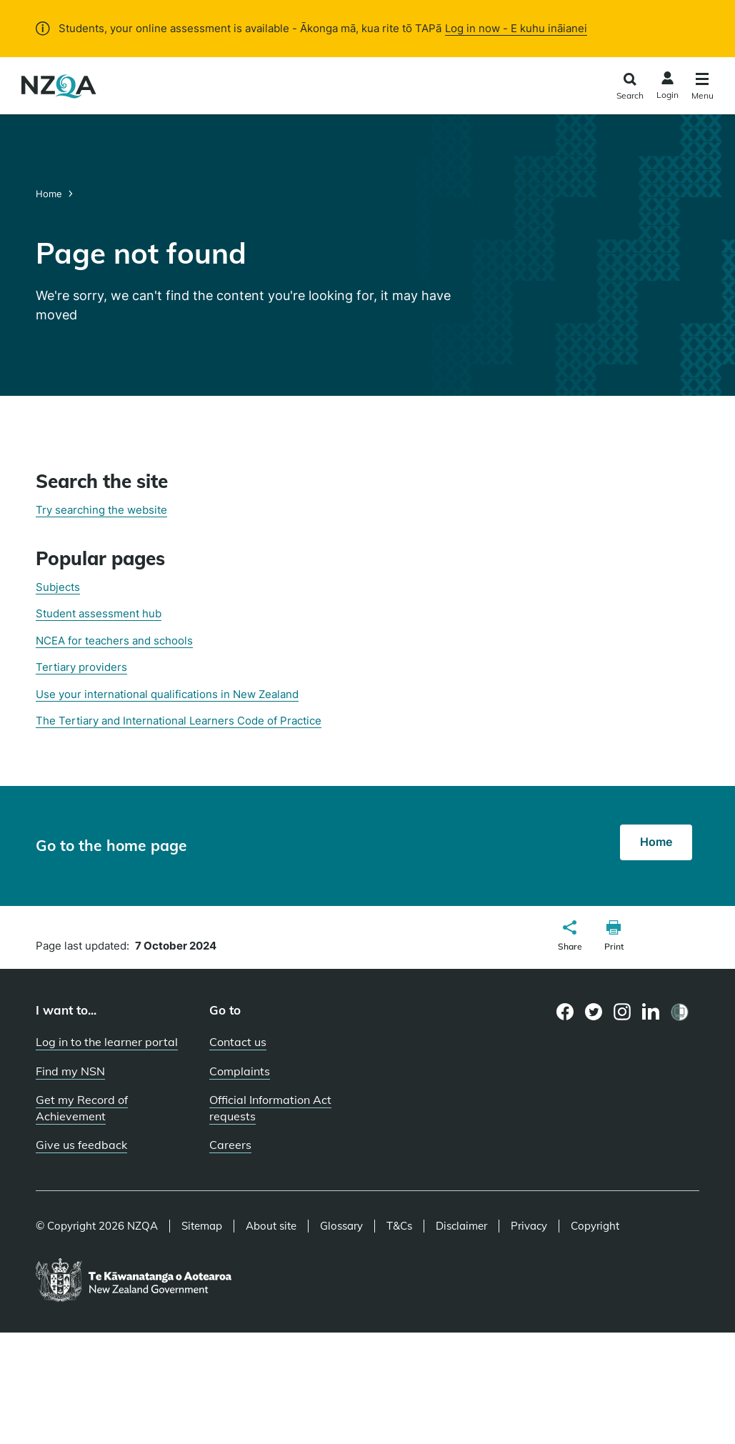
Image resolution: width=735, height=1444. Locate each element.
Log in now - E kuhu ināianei (516, 28)
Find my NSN (70, 1071)
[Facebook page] (565, 1011)
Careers (230, 1144)
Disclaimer (461, 1226)
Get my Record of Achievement (82, 1107)
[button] (570, 937)
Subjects (58, 587)
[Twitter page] (594, 1011)
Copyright (595, 1226)
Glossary (341, 1226)
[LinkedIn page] (651, 1012)
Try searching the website (101, 510)
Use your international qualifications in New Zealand (167, 694)
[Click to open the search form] (630, 87)
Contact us (237, 1042)
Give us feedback (81, 1144)
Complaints (239, 1071)
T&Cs (399, 1226)
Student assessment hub (98, 613)
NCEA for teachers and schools (114, 640)
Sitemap (201, 1226)
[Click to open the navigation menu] (702, 88)
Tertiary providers (81, 667)
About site (271, 1226)
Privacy (529, 1226)
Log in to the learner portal (107, 1042)
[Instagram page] (622, 1011)
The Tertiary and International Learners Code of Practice (178, 720)
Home (50, 193)
